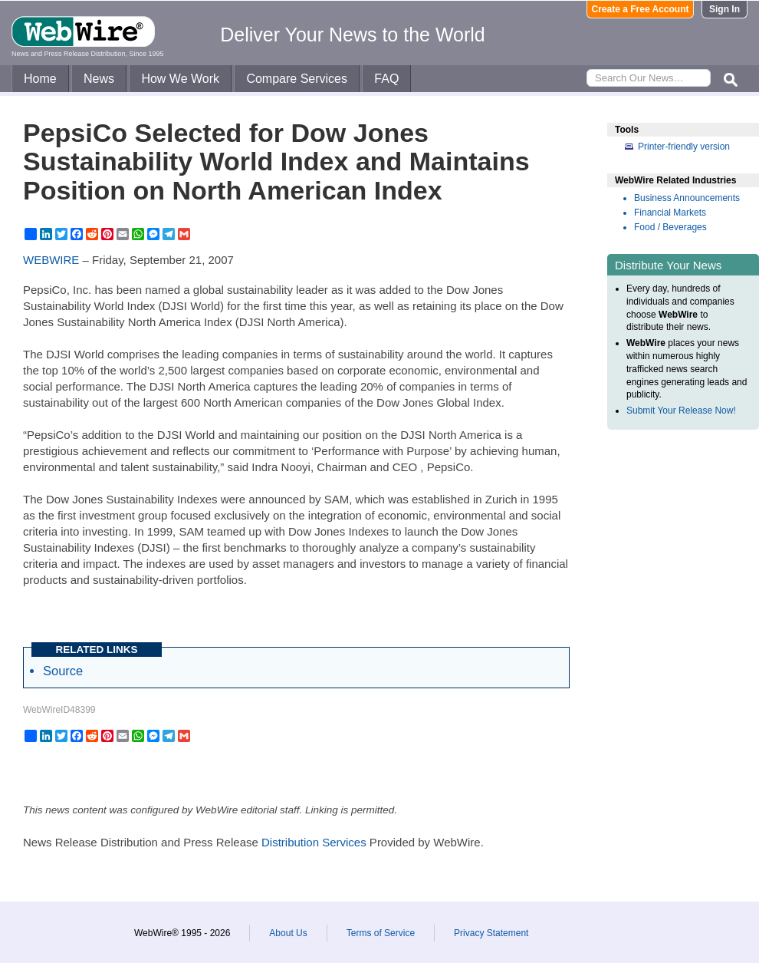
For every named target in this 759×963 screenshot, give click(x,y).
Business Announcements (687, 198)
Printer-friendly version (684, 146)
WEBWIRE (51, 259)
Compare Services (296, 78)
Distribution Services (313, 842)
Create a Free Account (640, 9)
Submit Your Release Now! (681, 410)
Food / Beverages (670, 227)
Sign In (724, 9)
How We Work (180, 78)
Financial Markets (670, 212)
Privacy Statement (491, 933)
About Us (288, 933)
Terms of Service (381, 933)
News (99, 78)
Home (40, 78)
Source (63, 671)
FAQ (386, 78)
